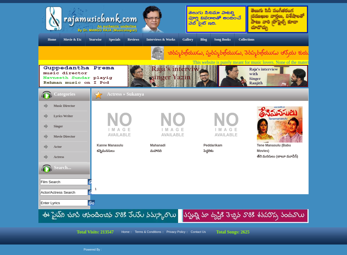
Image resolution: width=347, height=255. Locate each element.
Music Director (64, 106)
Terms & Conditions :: (149, 231)
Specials (114, 39)
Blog (203, 39)
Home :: (126, 231)
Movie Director (64, 136)
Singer (58, 126)
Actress (59, 157)
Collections (246, 39)
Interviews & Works (161, 39)
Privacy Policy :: (177, 231)
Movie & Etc (73, 39)
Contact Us (198, 231)
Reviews (133, 39)
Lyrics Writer (63, 116)
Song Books (222, 39)
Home (52, 39)
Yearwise (95, 39)
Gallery (187, 39)
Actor (58, 147)
